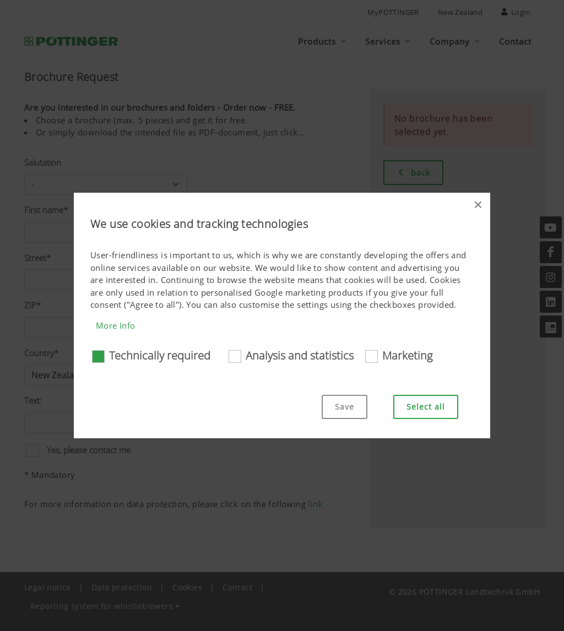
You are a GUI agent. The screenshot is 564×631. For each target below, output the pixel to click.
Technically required (159, 355)
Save (344, 406)
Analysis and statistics (300, 355)
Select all (425, 406)
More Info (115, 325)
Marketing (407, 355)
